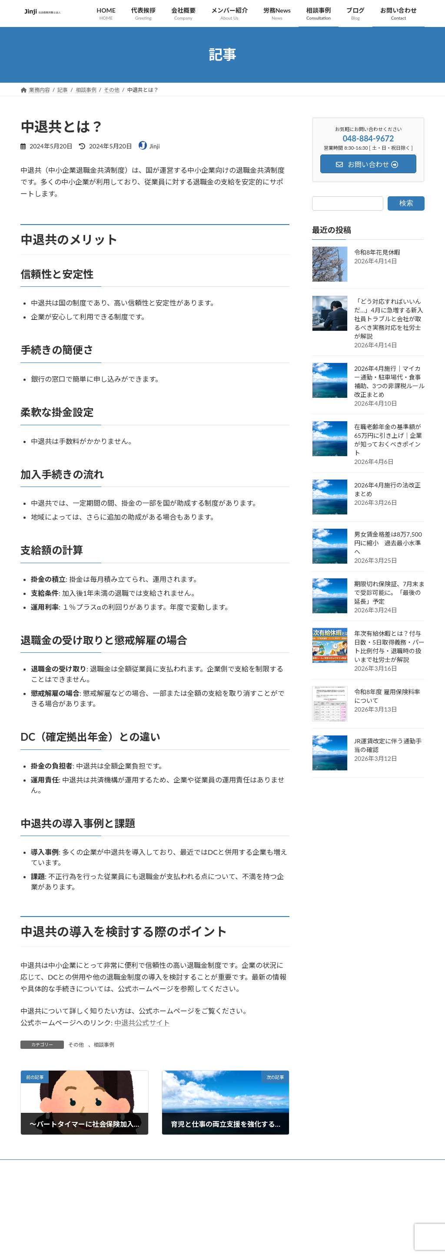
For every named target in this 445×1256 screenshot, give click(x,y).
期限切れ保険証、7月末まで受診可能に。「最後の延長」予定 (389, 592)
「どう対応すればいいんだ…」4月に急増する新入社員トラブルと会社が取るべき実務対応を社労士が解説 (388, 319)
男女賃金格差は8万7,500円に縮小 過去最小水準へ (388, 543)
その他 (76, 1044)
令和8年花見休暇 (377, 252)
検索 (406, 202)
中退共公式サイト (142, 1022)
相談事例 (103, 1044)
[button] (340, 1231)
